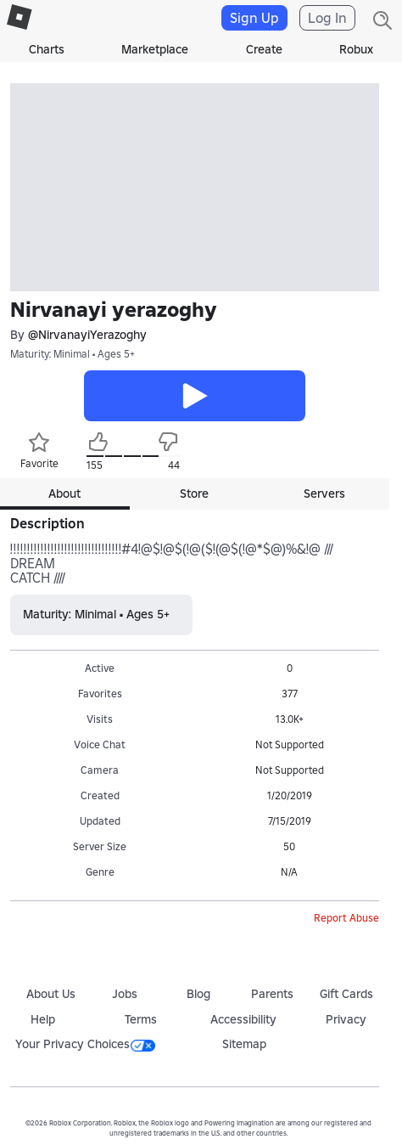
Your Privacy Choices (85, 1044)
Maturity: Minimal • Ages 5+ (72, 353)
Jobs (124, 993)
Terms (141, 1019)
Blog (198, 993)
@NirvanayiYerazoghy (87, 335)
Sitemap (244, 1044)
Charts (46, 49)
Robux (356, 49)
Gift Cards (346, 993)
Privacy (346, 1019)
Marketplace (154, 49)
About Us (50, 993)
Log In (327, 17)
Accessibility (243, 1019)
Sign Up (254, 17)
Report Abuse (346, 917)
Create (264, 49)
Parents (272, 993)
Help (43, 1019)
